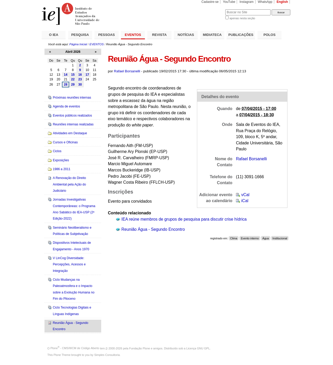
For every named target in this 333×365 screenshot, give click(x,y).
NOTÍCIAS (186, 35)
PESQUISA (80, 35)
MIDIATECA (212, 35)
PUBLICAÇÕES (240, 35)
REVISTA (159, 35)
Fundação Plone (139, 348)
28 (65, 84)
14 (65, 74)
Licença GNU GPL (198, 348)
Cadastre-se (210, 2)
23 (80, 79)
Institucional (279, 238)
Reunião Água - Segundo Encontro (153, 229)
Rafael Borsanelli (127, 71)
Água (265, 238)
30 (80, 84)
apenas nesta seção (242, 18)
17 (87, 74)
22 (73, 79)
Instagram (247, 2)
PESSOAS (106, 35)
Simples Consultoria (107, 354)
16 (80, 74)
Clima (233, 238)
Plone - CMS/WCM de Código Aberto (74, 348)
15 (73, 74)
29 (73, 84)
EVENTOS (133, 35)
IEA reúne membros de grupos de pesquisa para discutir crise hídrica (184, 219)
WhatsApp (265, 2)
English (282, 2)
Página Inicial (78, 44)
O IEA (53, 35)
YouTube (229, 2)
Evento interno (250, 238)
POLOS (270, 35)
